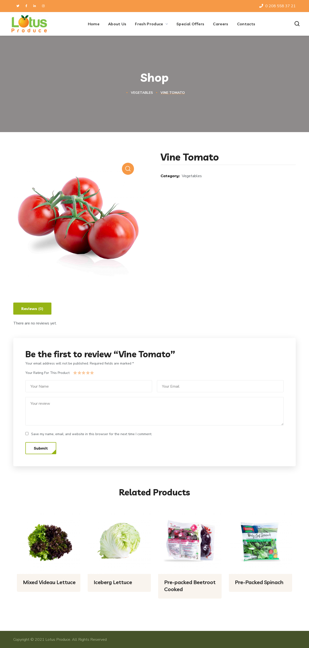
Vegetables (142, 92)
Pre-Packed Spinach (259, 582)
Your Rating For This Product (47, 373)
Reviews (32, 308)
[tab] (32, 309)
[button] (297, 24)
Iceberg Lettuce (113, 582)
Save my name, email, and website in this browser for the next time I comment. (91, 434)
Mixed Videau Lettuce (49, 582)
